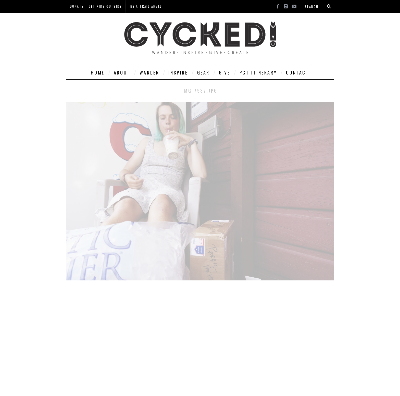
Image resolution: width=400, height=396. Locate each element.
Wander (149, 72)
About (122, 72)
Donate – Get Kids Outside (96, 6)
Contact (297, 72)
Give (224, 72)
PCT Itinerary (258, 72)
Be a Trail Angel (146, 6)
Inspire (178, 72)
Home (97, 72)
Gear (203, 72)
